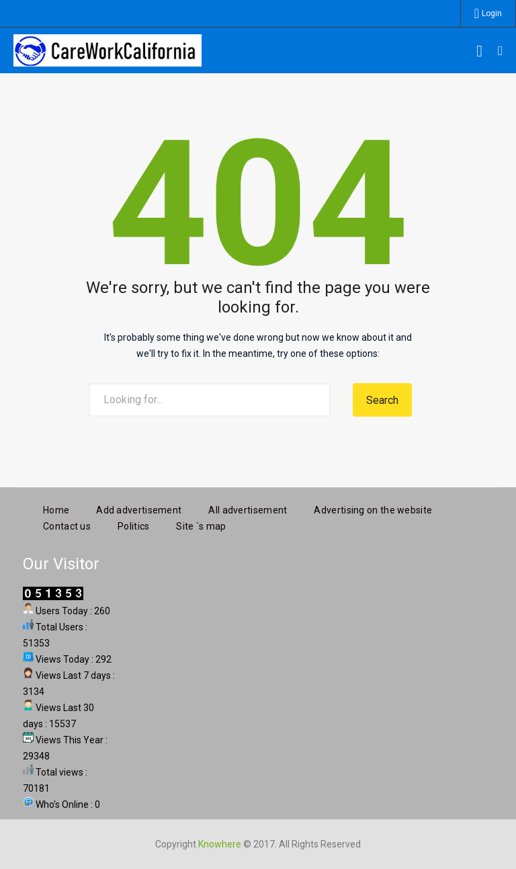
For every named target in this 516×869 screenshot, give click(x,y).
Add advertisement (138, 508)
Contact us (67, 525)
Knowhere (219, 842)
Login (492, 13)
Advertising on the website (373, 508)
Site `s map (201, 525)
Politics (133, 525)
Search (382, 400)
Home (56, 508)
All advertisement (247, 508)
